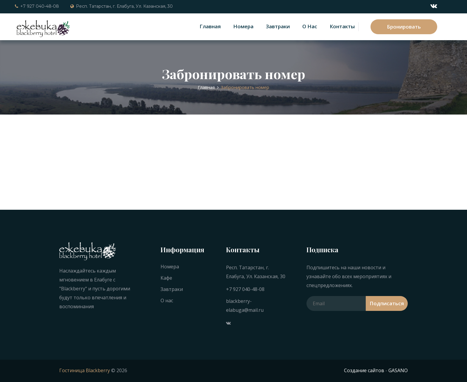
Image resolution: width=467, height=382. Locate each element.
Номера (243, 26)
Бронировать (404, 26)
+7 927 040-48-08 (37, 6)
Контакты (342, 26)
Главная (210, 26)
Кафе (166, 278)
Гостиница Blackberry (84, 370)
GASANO (398, 370)
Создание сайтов (364, 370)
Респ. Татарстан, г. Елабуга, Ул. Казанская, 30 (121, 6)
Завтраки (278, 26)
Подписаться (387, 303)
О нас (309, 26)
